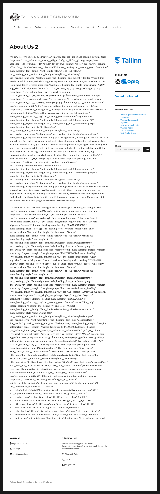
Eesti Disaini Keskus (128, 133)
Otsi (147, 150)
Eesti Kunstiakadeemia (129, 125)
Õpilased (39, 27)
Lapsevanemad (57, 27)
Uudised (117, 27)
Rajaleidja (124, 123)
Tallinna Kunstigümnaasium (21, 482)
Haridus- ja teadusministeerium (133, 115)
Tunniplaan (76, 27)
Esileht (17, 27)
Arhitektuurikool (127, 131)
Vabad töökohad (126, 96)
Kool (26, 27)
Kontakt (90, 27)
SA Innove (124, 117)
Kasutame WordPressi (43, 482)
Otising (118, 146)
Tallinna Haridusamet (129, 120)
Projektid (102, 27)
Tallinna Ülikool (126, 128)
